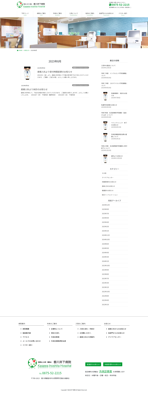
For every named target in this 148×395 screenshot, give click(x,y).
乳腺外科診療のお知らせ (109, 105)
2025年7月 (105, 213)
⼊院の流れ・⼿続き (87, 329)
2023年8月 (105, 274)
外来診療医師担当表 (58, 341)
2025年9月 (105, 209)
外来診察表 (55, 337)
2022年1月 (105, 304)
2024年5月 (105, 248)
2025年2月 (105, 226)
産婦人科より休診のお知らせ (34, 89)
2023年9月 (105, 270)
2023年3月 (105, 283)
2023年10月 (106, 265)
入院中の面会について (108, 65)
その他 (104, 173)
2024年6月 (105, 244)
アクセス (26, 337)
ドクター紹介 (27, 345)
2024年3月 (105, 257)
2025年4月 (105, 222)
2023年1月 (105, 287)
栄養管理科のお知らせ (109, 182)
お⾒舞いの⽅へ (85, 333)
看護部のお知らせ (107, 190)
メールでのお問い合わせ (32, 341)
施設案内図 (27, 333)
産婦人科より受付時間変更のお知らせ (54, 71)
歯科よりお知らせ (117, 156)
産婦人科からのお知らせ (117, 329)
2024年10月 (106, 239)
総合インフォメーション (80, 68)
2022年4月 (105, 300)
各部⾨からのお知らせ (116, 333)
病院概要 (26, 329)
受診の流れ (55, 333)
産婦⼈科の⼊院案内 (87, 337)
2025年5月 (105, 218)
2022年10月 (106, 292)
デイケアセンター (107, 177)
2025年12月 (106, 205)
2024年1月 (105, 261)
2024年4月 (105, 252)
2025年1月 (105, 231)
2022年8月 (105, 296)
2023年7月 (105, 278)
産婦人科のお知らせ (108, 186)
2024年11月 (106, 235)
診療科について (57, 329)
